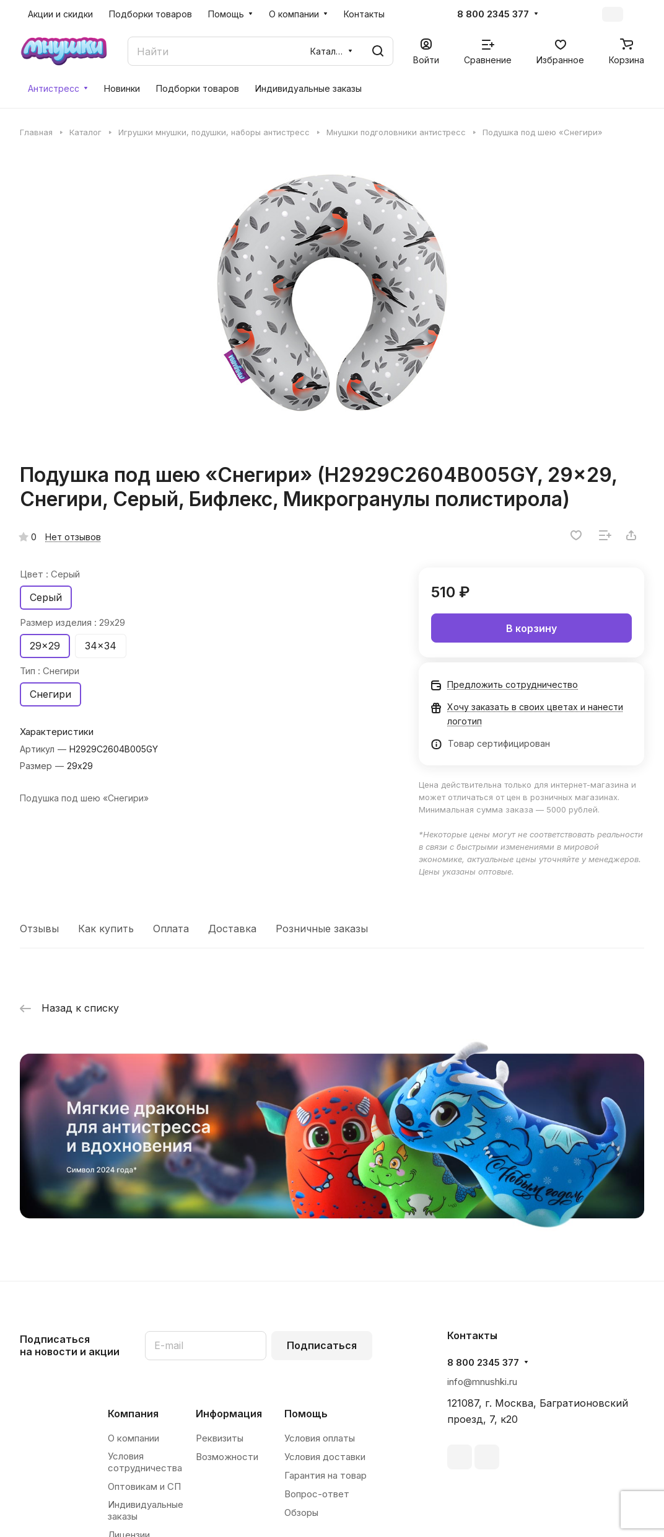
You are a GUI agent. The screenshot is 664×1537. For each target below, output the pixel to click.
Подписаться (322, 1345)
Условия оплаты (319, 1438)
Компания (133, 1413)
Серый (46, 597)
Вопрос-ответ (316, 1494)
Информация (229, 1413)
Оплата (171, 928)
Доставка (232, 928)
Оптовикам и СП (144, 1486)
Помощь (306, 1413)
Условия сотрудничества (145, 1462)
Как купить (106, 928)
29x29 (45, 645)
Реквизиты (219, 1438)
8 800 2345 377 (493, 14)
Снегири (50, 694)
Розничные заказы (322, 928)
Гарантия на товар (325, 1475)
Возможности (227, 1457)
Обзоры (301, 1512)
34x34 (100, 645)
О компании (133, 1438)
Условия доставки (324, 1457)
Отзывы (39, 928)
